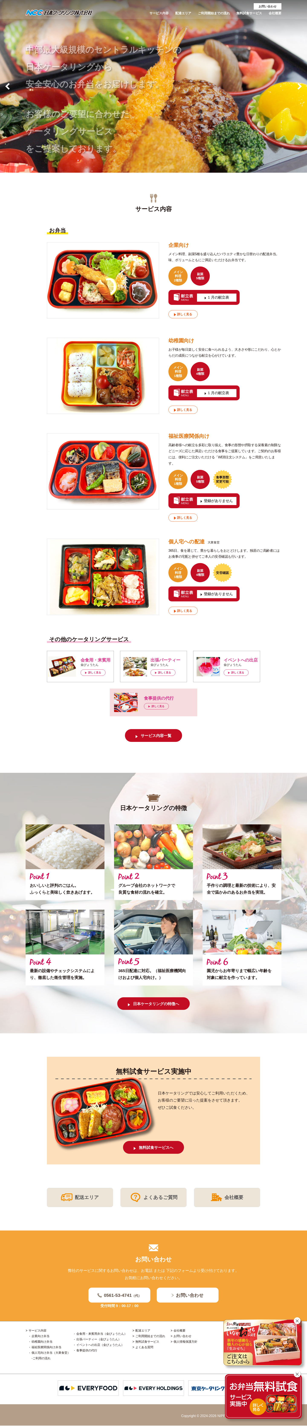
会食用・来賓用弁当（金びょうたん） (101, 1334)
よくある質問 (144, 1347)
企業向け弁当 (40, 1336)
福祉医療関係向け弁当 (46, 1347)
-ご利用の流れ (41, 1358)
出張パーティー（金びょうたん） (98, 1339)
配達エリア (178, 14)
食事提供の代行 (86, 1350)
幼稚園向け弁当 (42, 1342)
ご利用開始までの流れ (210, 14)
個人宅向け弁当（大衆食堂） (51, 1353)
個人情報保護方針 (185, 1342)
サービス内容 (152, 14)
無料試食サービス (247, 14)
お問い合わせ (268, 6)
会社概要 (274, 14)
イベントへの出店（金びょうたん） (100, 1345)
